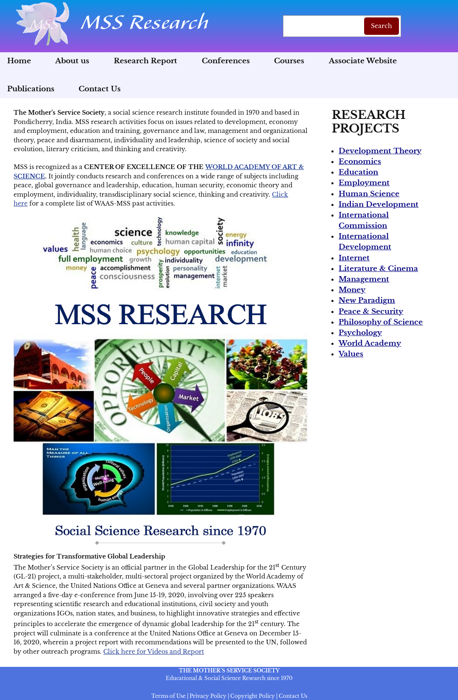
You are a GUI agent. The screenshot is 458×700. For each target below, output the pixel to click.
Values (351, 354)
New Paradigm (367, 300)
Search (381, 26)
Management (364, 279)
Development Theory (380, 151)
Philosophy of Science (381, 322)
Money (352, 289)
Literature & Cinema (378, 268)
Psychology (360, 332)
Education (358, 172)
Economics (360, 161)
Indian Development (378, 204)
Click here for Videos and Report (153, 651)
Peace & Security (371, 311)
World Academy (370, 343)
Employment (364, 182)
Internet (354, 258)
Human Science (369, 193)
